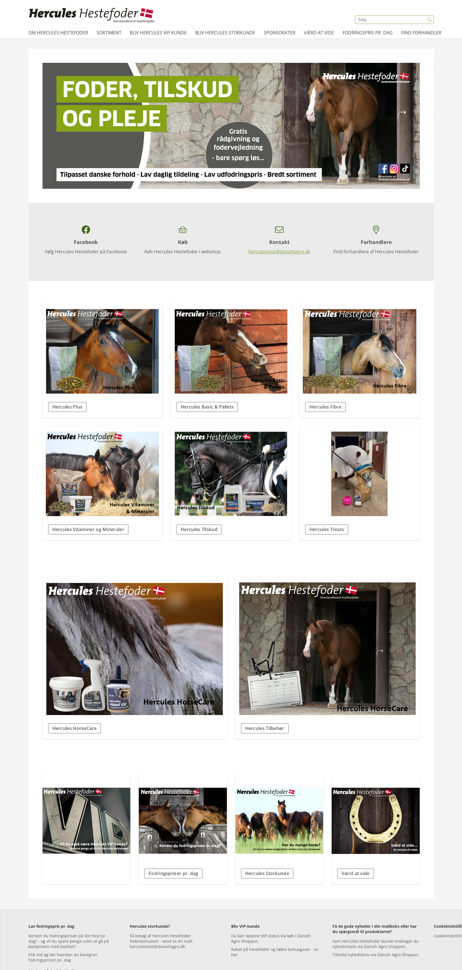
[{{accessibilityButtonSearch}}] (429, 19)
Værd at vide (319, 33)
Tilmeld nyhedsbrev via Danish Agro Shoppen (375, 954)
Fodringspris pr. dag (368, 33)
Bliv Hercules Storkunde (225, 33)
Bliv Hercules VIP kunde (158, 33)
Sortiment (109, 33)
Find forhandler (421, 33)
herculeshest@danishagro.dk (279, 251)
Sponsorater (279, 33)
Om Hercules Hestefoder (58, 33)
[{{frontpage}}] (92, 15)
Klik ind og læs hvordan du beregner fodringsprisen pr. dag (62, 957)
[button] (102, 407)
